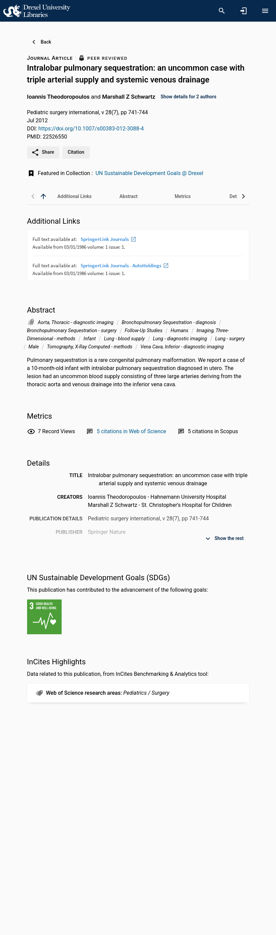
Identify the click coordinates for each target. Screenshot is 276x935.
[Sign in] (243, 11)
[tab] (74, 196)
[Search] (222, 11)
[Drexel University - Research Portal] (36, 10)
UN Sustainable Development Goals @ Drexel (149, 173)
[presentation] (138, 254)
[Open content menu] (265, 11)
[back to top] (43, 196)
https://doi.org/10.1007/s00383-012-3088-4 (91, 128)
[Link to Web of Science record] (131, 431)
